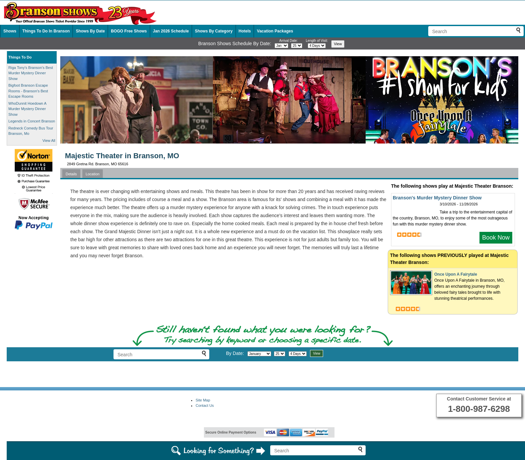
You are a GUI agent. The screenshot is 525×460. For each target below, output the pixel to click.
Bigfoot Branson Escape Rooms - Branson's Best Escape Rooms (28, 90)
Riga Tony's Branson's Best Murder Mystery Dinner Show (30, 73)
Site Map (203, 400)
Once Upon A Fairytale (455, 274)
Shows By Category (214, 31)
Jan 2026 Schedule (171, 31)
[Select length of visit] (317, 45)
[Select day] (296, 45)
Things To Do (19, 57)
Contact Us (205, 405)
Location (93, 174)
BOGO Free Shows (129, 31)
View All (49, 141)
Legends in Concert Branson (31, 121)
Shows (9, 31)
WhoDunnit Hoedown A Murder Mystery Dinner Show (27, 108)
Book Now (496, 237)
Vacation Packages (275, 31)
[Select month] (281, 45)
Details (71, 174)
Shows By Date (90, 31)
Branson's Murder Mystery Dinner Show (437, 197)
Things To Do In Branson (46, 31)
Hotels (245, 31)
